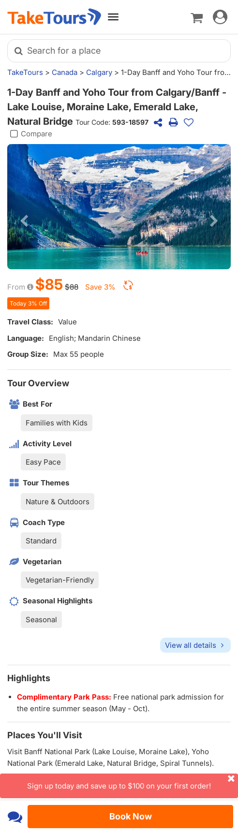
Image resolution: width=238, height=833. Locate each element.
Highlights (28, 678)
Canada (64, 72)
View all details (195, 645)
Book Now (130, 816)
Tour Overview (38, 383)
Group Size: (27, 354)
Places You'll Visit (44, 735)
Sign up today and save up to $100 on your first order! (132, 782)
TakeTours (25, 72)
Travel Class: (30, 321)
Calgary (99, 72)
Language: (25, 338)
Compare (29, 134)
